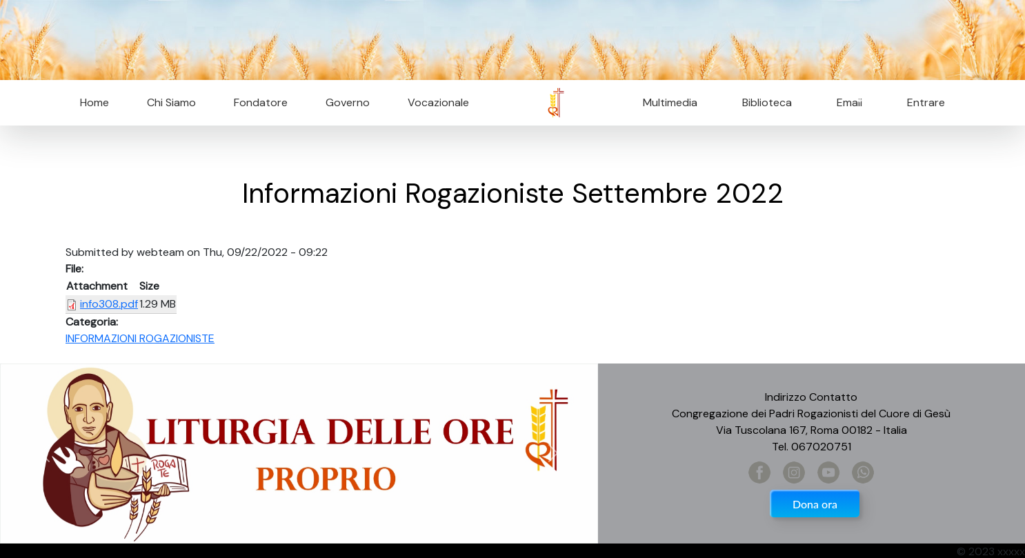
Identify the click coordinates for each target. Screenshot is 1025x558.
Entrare (926, 102)
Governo (348, 102)
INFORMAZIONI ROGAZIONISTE (140, 338)
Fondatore (261, 102)
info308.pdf (109, 304)
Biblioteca (767, 102)
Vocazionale (438, 102)
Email (845, 102)
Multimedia (670, 102)
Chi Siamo (171, 102)
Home (94, 102)
